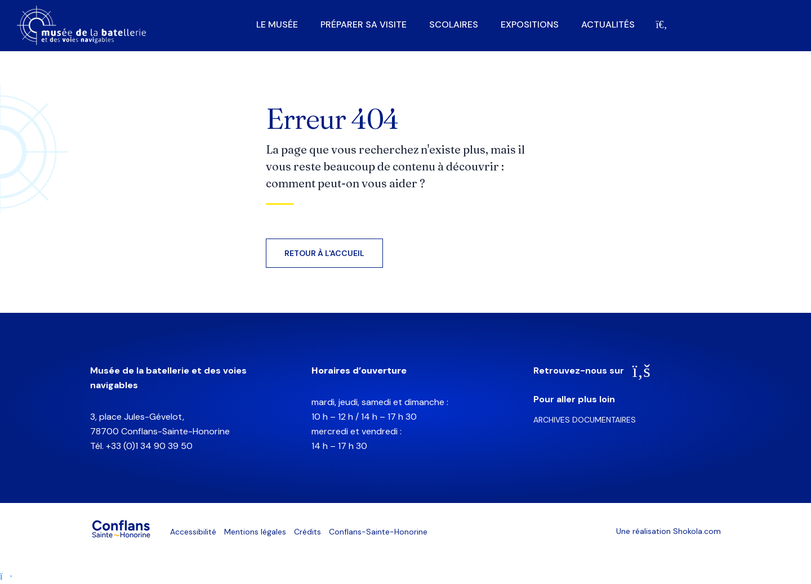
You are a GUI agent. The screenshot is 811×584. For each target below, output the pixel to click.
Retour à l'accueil (324, 253)
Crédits (307, 532)
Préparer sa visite (363, 24)
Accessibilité (193, 532)
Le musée (277, 24)
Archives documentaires (584, 420)
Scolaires (453, 24)
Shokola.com (697, 531)
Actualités (608, 24)
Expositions (530, 24)
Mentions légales (255, 532)
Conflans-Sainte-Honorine (378, 532)
